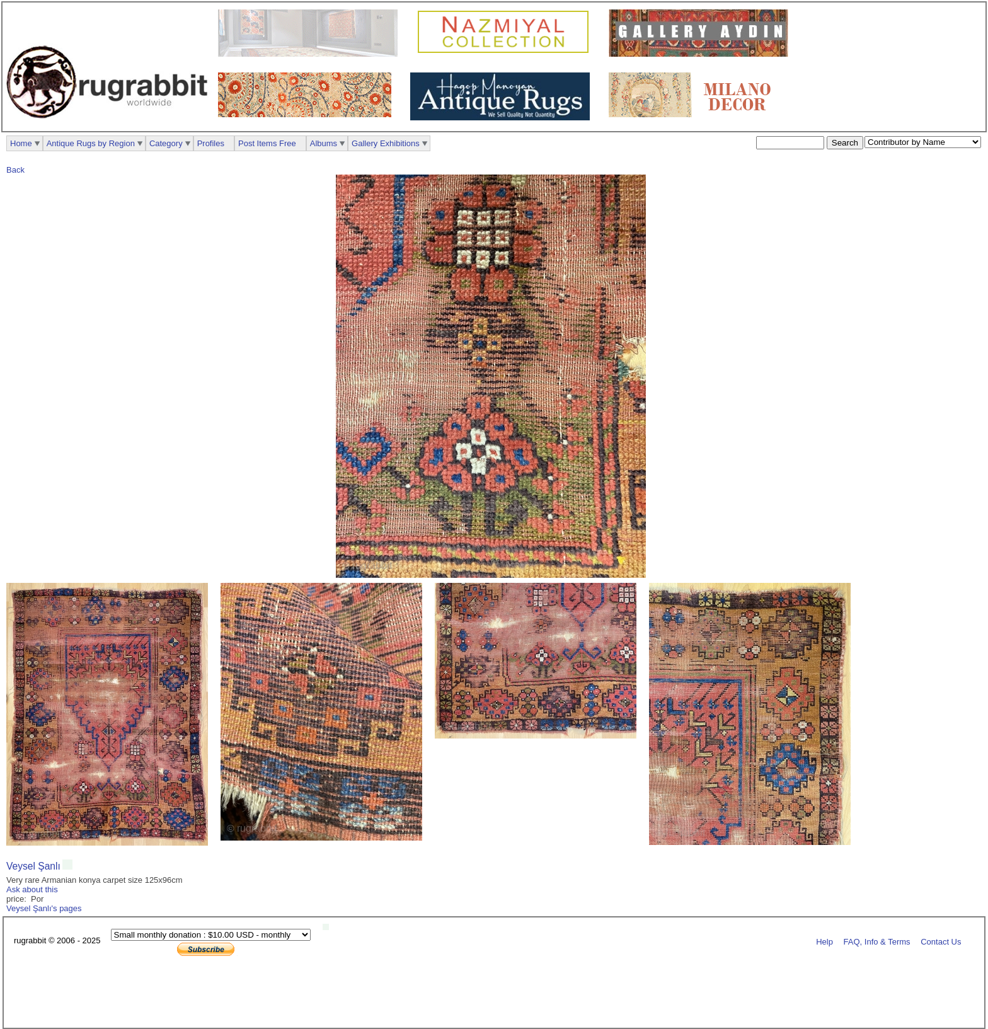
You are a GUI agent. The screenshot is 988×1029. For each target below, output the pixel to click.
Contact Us (941, 941)
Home (21, 143)
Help (824, 941)
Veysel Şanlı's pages (44, 908)
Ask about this (32, 889)
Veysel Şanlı (33, 866)
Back (15, 170)
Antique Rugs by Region (91, 143)
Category (166, 143)
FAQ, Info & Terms (877, 941)
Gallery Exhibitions (386, 143)
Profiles (210, 143)
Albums (323, 143)
